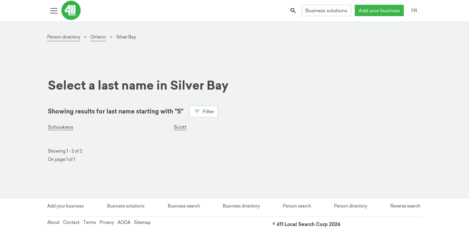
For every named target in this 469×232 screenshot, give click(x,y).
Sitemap (142, 222)
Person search (297, 206)
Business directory (241, 206)
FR (414, 10)
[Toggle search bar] (293, 10)
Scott (180, 127)
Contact (71, 222)
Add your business (379, 10)
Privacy (107, 222)
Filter (203, 111)
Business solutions (326, 10)
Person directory (350, 206)
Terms (89, 222)
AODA (124, 222)
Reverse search (405, 206)
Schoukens (60, 127)
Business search (184, 206)
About (53, 222)
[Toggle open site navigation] (53, 10)
